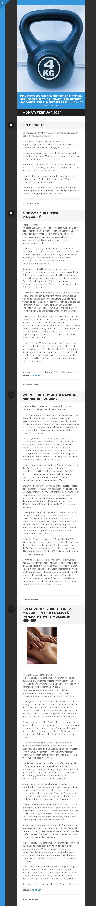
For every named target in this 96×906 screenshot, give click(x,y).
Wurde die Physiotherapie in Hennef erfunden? (49, 397)
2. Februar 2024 (32, 599)
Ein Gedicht (33, 125)
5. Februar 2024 (32, 203)
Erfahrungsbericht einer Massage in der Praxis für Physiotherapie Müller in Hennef (47, 614)
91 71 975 (36, 375)
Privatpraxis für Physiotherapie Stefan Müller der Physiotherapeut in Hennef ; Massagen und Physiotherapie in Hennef (51, 99)
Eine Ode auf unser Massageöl (40, 215)
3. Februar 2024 (32, 385)
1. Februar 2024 (32, 900)
